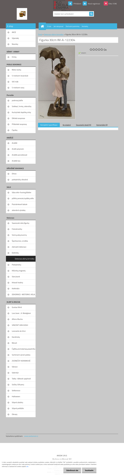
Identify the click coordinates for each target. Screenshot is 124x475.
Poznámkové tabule (19, 204)
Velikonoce (16, 390)
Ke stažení (67, 124)
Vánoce (15, 366)
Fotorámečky (17, 229)
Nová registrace (94, 3)
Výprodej (15, 38)
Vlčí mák (15, 81)
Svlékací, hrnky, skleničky (21, 106)
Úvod (40, 34)
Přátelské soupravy (19, 124)
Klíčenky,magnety (19, 270)
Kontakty (85, 26)
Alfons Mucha (17, 319)
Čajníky (14, 130)
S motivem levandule (20, 75)
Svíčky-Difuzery (18, 384)
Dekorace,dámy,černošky (24, 258)
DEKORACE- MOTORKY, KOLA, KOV (23, 295)
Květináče (15, 288)
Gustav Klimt (17, 307)
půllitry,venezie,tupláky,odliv (23, 198)
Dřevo (14, 173)
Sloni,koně (16, 276)
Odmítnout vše (72, 470)
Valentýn (15, 372)
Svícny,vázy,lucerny (19, 235)
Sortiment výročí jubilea (21, 354)
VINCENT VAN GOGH (20, 325)
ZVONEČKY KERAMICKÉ (21, 360)
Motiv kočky (16, 69)
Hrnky (14, 56)
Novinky (15, 44)
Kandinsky (16, 337)
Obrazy (14, 414)
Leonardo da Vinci (19, 331)
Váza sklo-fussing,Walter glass (21, 193)
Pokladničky (16, 264)
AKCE (14, 32)
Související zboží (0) (83, 124)
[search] (91, 14)
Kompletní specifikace (48, 124)
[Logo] (22, 14)
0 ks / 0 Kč (113, 3)
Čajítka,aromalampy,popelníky (23, 348)
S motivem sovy (18, 87)
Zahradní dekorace (19, 246)
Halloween (16, 396)
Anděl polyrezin (18, 148)
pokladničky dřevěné (20, 179)
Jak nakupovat (58, 26)
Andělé (14, 143)
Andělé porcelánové (19, 154)
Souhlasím (89, 470)
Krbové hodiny (17, 282)
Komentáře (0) (102, 124)
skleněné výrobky (19, 210)
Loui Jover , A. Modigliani (21, 313)
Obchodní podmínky (72, 26)
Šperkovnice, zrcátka (20, 240)
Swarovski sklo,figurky (20, 223)
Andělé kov (16, 160)
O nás (49, 26)
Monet (14, 343)
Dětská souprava (18, 118)
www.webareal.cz (31, 436)
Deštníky (15, 252)
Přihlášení (77, 3)
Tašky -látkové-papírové (21, 378)
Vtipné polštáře (18, 408)
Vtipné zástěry (17, 402)
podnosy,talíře (17, 100)
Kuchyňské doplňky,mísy (21, 112)
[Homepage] (43, 26)
